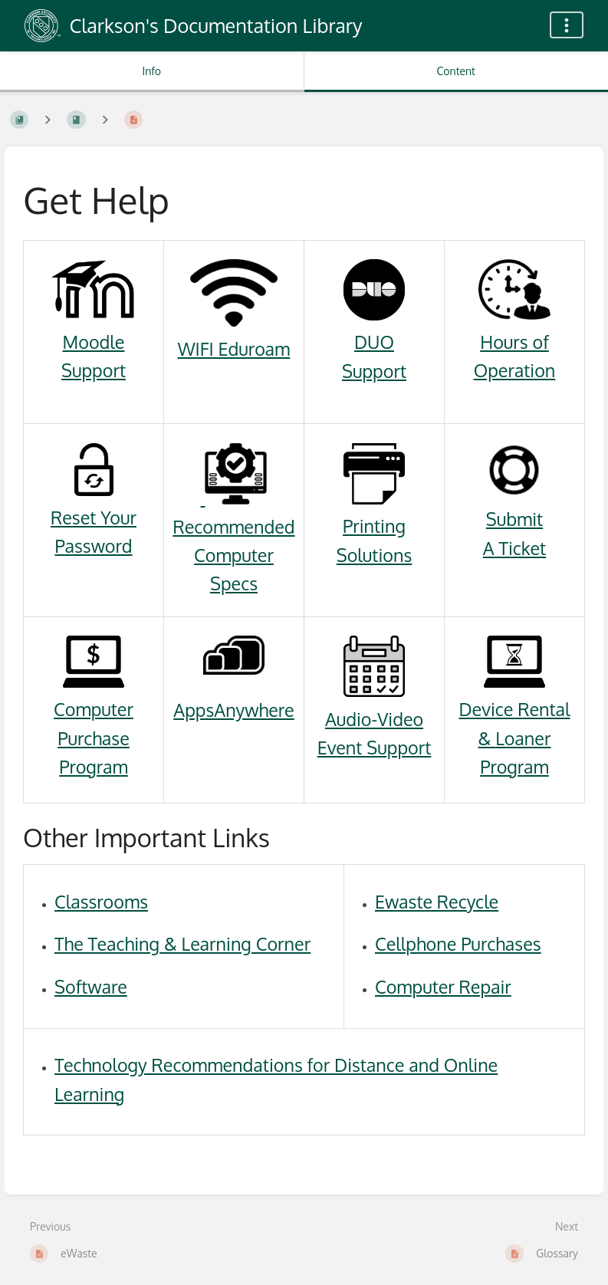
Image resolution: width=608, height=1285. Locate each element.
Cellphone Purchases (458, 943)
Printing (374, 525)
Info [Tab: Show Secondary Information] (151, 70)
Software (90, 986)
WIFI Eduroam (234, 348)
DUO (374, 341)
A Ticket (514, 548)
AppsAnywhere (233, 709)
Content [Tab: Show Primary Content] (456, 70)
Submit (514, 519)
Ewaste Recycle (436, 901)
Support (93, 370)
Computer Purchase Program (93, 737)
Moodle (94, 341)
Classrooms (101, 901)
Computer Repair (443, 986)
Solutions (374, 555)
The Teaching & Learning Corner (182, 943)
